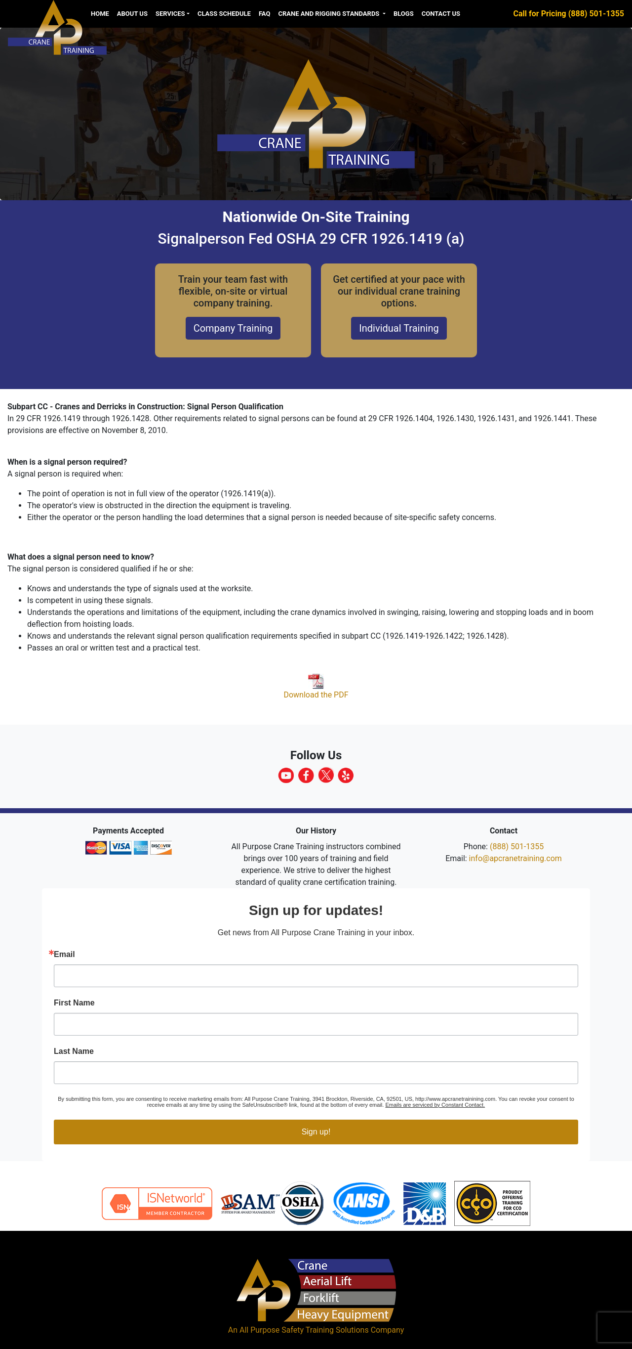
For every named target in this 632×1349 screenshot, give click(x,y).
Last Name (74, 1051)
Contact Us (441, 13)
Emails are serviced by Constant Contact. (435, 1105)
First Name (74, 1003)
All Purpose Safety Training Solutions (304, 1330)
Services (170, 13)
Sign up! (316, 1132)
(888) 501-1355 (517, 846)
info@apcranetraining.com (515, 858)
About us (132, 13)
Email (64, 954)
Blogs (404, 13)
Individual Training (398, 328)
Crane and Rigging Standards (329, 13)
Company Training (233, 328)
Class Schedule (224, 13)
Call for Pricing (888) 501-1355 (569, 13)
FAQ (265, 13)
